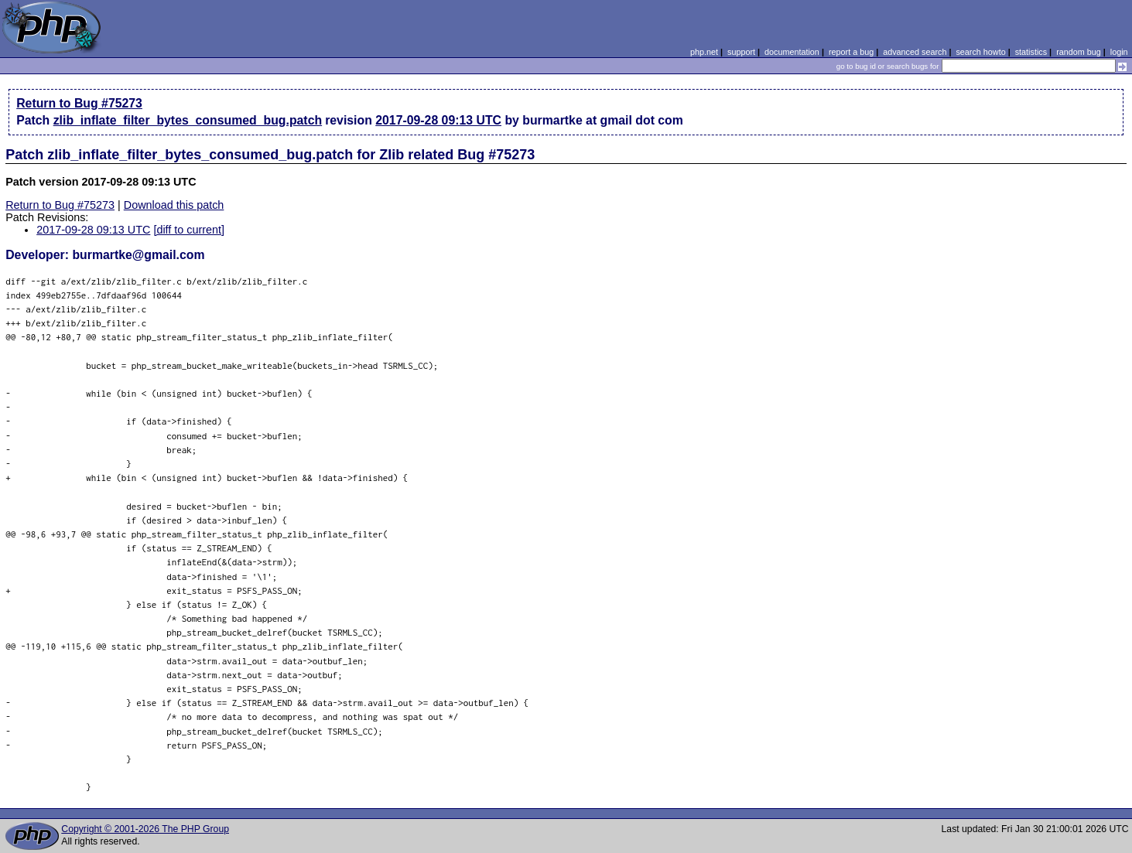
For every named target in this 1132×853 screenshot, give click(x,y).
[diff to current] (188, 229)
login (1119, 51)
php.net (704, 51)
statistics (1031, 51)
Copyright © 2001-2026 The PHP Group (145, 829)
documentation (791, 51)
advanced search (914, 51)
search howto (980, 51)
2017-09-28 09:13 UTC (438, 120)
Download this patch (174, 205)
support (741, 51)
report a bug (851, 51)
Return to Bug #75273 (79, 103)
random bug (1078, 51)
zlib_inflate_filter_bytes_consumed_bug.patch (187, 120)
